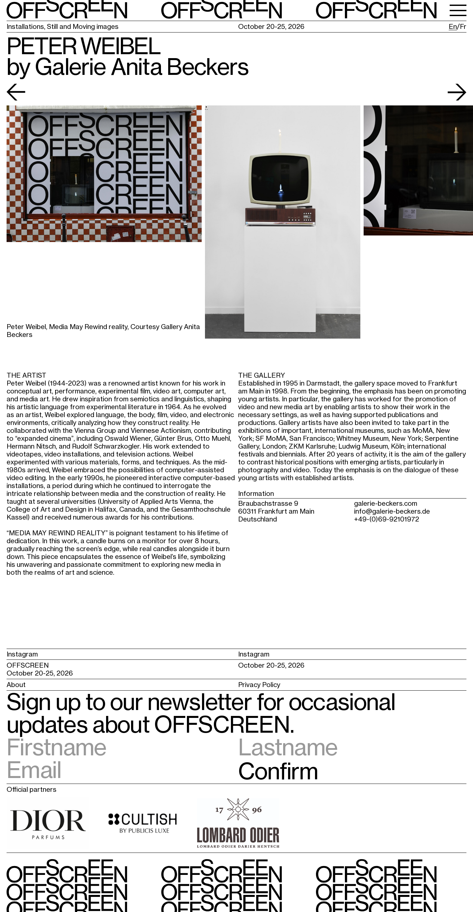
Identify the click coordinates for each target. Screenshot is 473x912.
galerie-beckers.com (385, 503)
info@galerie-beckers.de (392, 511)
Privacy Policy (259, 684)
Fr (463, 27)
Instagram (22, 654)
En (453, 27)
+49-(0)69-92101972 (386, 519)
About (16, 684)
